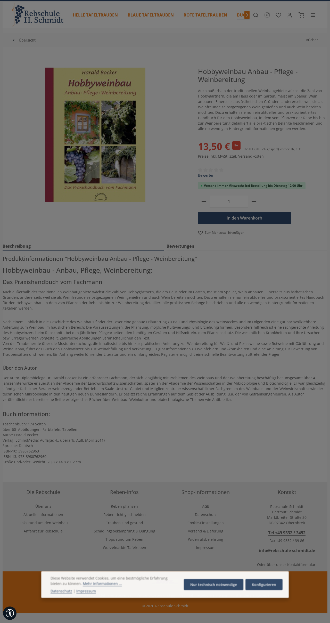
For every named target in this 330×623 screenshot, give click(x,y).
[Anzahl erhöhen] (254, 202)
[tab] (83, 246)
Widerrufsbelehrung (205, 539)
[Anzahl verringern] (204, 202)
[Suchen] (256, 15)
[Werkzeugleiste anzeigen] (9, 613)
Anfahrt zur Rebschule (43, 531)
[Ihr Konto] (290, 15)
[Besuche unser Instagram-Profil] (267, 15)
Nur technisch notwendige (213, 592)
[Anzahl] (229, 202)
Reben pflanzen (124, 506)
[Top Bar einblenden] (313, 15)
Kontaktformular (301, 564)
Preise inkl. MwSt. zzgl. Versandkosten (231, 156)
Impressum (206, 547)
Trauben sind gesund (124, 522)
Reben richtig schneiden (124, 514)
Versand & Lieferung (205, 531)
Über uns (43, 506)
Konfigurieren (264, 592)
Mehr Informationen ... (102, 591)
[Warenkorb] (301, 15)
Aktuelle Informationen (43, 514)
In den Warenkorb (244, 218)
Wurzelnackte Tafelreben (124, 547)
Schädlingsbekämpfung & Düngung (124, 531)
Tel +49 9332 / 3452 (287, 533)
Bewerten (206, 175)
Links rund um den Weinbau (43, 522)
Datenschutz (206, 514)
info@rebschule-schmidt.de (287, 550)
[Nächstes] (247, 15)
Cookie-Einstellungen (205, 522)
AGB (205, 506)
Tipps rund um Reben (124, 539)
